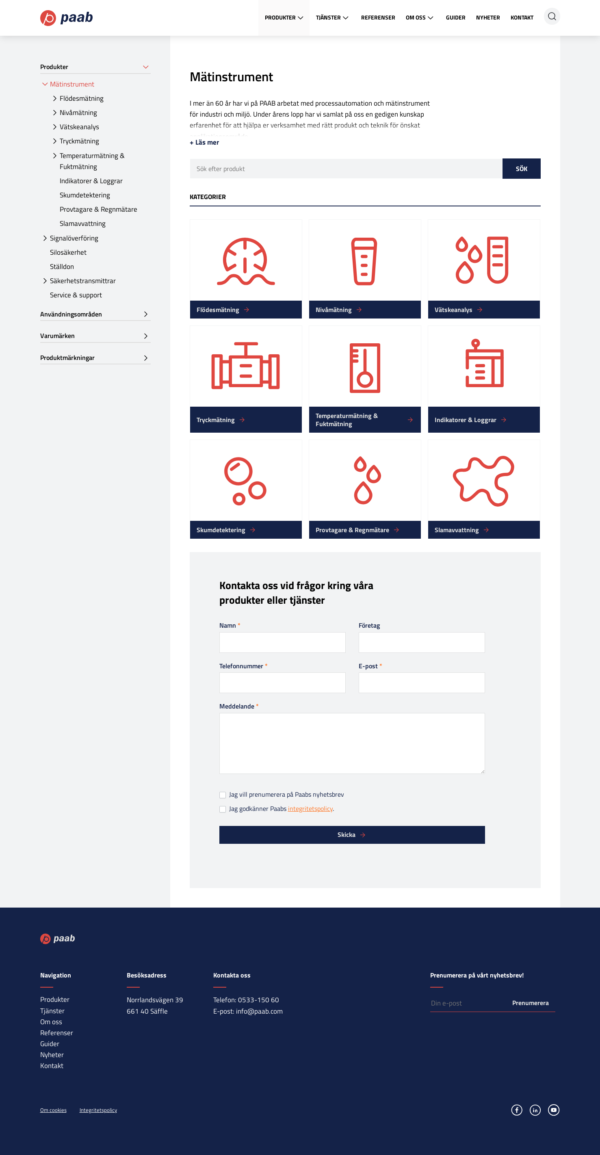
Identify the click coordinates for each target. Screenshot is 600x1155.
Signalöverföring (74, 238)
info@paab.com (259, 1011)
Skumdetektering (85, 195)
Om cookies (53, 1110)
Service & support (76, 295)
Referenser (378, 17)
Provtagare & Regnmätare (98, 209)
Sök (521, 168)
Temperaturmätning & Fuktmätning (92, 161)
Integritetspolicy (98, 1110)
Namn (229, 625)
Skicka (346, 834)
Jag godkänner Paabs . (276, 808)
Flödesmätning (82, 98)
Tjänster (333, 18)
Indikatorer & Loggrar (91, 181)
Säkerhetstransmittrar (83, 280)
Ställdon (62, 266)
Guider (456, 17)
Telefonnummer (243, 666)
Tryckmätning (79, 141)
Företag (369, 625)
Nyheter (488, 17)
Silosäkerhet (68, 252)
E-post (370, 666)
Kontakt (522, 17)
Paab (66, 18)
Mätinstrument (72, 84)
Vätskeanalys (79, 126)
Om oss (420, 18)
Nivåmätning (78, 112)
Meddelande (239, 706)
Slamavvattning (83, 223)
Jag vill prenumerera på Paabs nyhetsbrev (281, 794)
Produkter (285, 18)
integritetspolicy (310, 808)
